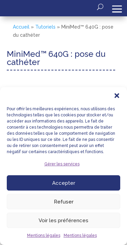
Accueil (21, 27)
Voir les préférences (63, 220)
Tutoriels (45, 27)
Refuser (63, 202)
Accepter (63, 183)
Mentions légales (43, 235)
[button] (116, 95)
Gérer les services (62, 164)
